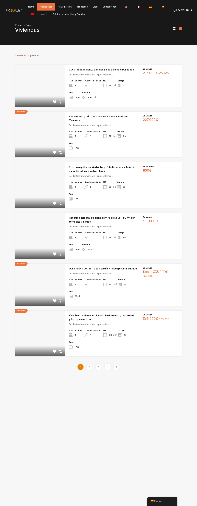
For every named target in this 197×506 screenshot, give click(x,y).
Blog (95, 6)
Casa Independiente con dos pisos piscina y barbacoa (101, 69)
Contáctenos (109, 6)
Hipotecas (82, 6)
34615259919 (185, 10)
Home (31, 6)
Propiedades (45, 6)
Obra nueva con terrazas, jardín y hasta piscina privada (103, 268)
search (43, 14)
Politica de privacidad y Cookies (69, 14)
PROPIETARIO (64, 6)
